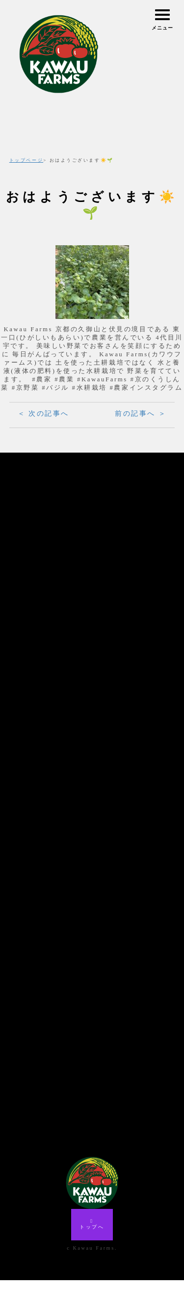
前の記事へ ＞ (140, 413)
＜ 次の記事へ (43, 413)
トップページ (26, 160)
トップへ (92, 1234)
